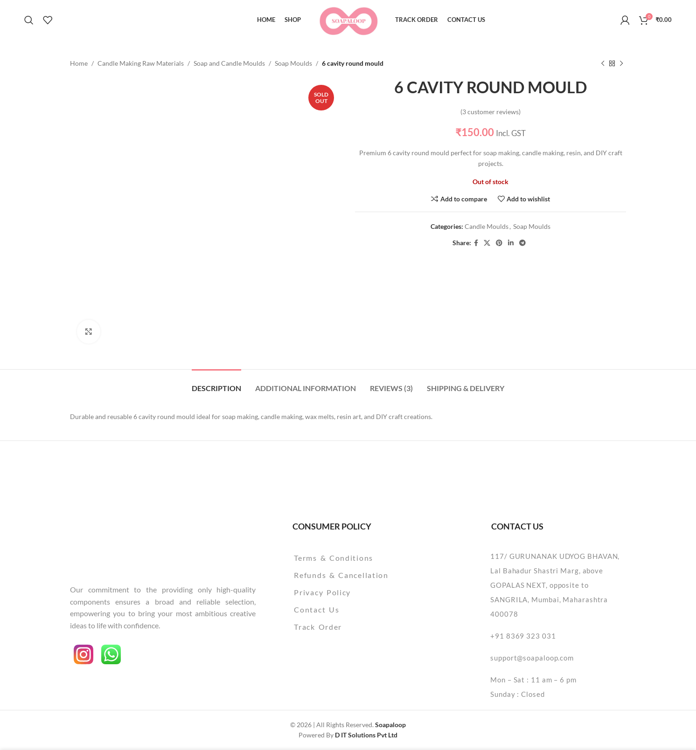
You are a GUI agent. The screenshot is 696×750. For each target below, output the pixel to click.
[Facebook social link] (476, 243)
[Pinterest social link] (499, 243)
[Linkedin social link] (510, 243)
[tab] (216, 383)
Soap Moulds (293, 63)
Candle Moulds (486, 227)
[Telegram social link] (522, 243)
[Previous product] (602, 63)
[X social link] (487, 243)
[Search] (29, 20)
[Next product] (621, 63)
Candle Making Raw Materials (140, 63)
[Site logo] (348, 19)
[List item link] (365, 558)
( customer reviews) (490, 112)
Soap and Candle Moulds (229, 63)
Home (79, 63)
